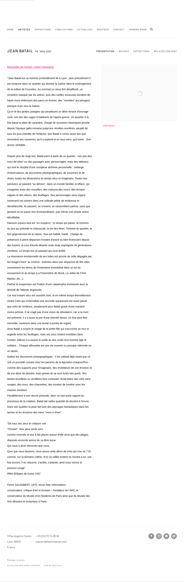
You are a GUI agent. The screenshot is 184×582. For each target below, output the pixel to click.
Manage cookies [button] (16, 560)
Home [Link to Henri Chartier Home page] (10, 29)
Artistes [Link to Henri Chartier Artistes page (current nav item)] (24, 29)
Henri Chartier (19, 15)
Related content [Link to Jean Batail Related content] (165, 51)
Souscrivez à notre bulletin (166, 536)
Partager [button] (109, 126)
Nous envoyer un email (174, 536)
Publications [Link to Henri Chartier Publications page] (64, 29)
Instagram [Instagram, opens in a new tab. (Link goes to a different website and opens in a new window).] (159, 536)
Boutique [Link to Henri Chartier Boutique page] (103, 29)
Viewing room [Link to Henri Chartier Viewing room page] (138, 29)
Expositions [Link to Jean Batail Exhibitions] (142, 51)
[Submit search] (151, 28)
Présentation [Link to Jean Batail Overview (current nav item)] (105, 51)
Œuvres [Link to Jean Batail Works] (124, 51)
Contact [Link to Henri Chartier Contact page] (119, 29)
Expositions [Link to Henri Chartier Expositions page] (43, 29)
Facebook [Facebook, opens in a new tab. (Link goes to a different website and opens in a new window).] (151, 536)
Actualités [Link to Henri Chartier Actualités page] (84, 29)
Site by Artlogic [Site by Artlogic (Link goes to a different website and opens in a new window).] (52, 565)
